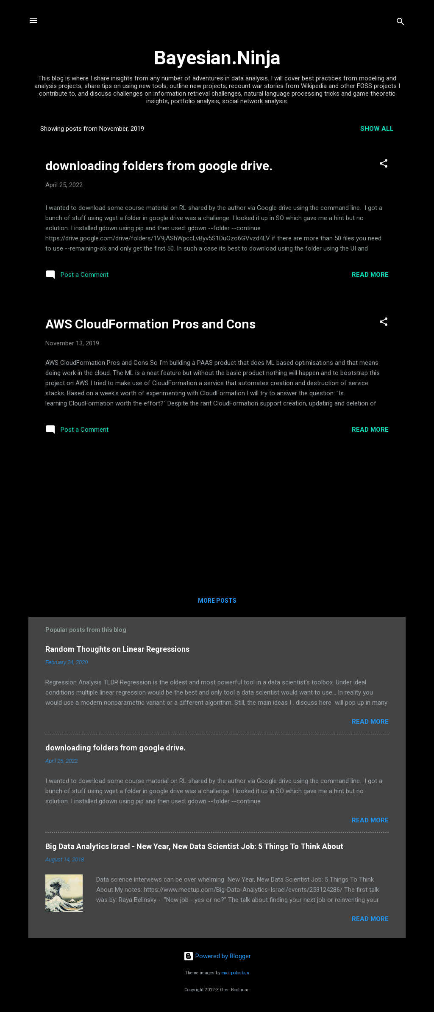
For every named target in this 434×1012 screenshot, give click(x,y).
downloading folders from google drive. (159, 165)
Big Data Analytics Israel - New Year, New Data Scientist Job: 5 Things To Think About (194, 846)
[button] (383, 164)
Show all (377, 128)
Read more (370, 275)
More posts (217, 600)
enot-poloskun (235, 973)
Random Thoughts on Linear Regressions (117, 649)
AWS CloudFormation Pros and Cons (150, 324)
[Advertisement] (217, 518)
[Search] (400, 23)
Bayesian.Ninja (217, 58)
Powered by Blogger (217, 956)
